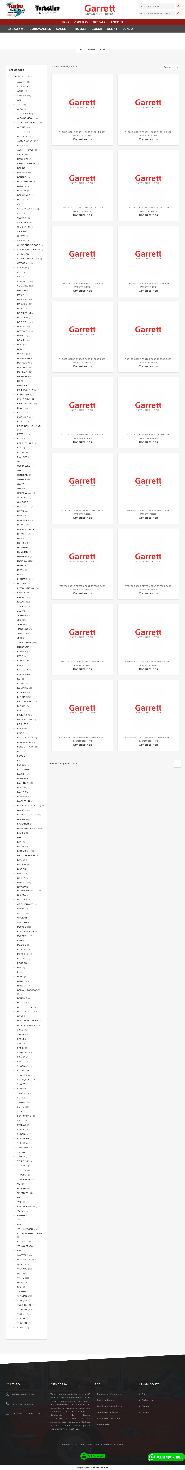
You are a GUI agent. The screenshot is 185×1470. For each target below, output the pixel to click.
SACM (22, 1039)
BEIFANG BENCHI (28, 163)
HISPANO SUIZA (27, 529)
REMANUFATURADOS (29, 992)
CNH (21, 272)
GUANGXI (24, 497)
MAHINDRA (25, 783)
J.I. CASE (24, 606)
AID (21, 100)
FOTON (23, 434)
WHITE (23, 1278)
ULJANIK (23, 1188)
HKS (21, 538)
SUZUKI (23, 1143)
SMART (23, 1102)
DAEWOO (24, 304)
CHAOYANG (25, 227)
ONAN (22, 908)
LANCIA (24, 697)
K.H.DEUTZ (24, 647)
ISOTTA (23, 592)
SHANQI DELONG (28, 1079)
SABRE (22, 1034)
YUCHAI (24, 1314)
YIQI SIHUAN (25, 1305)
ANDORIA (24, 136)
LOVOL (22, 756)
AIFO (21, 104)
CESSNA (24, 218)
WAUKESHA (26, 1259)
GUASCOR (24, 502)
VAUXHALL (25, 1215)
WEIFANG (24, 1269)
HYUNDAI (25, 561)
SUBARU (24, 1134)
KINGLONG (24, 669)
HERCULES (25, 520)
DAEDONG (24, 299)
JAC (21, 611)
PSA (21, 967)
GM (21, 488)
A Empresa (58, 1384)
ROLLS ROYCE (27, 1007)
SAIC (21, 1043)
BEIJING (23, 168)
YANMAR (24, 1296)
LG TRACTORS (26, 719)
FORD (23, 421)
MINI (21, 842)
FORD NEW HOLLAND (29, 428)
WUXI (23, 1282)
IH (21, 574)
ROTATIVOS (27, 1011)
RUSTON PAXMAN (29, 1025)
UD (21, 1184)
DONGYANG (25, 363)
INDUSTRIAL (25, 579)
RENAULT (25, 998)
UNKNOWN (25, 1193)
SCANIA (24, 1057)
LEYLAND (24, 715)
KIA (21, 665)
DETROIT (25, 331)
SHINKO (23, 1088)
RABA (22, 976)
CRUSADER (25, 281)
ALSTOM (23, 131)
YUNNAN (23, 1323)
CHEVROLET (26, 240)
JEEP (22, 624)
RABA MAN (25, 981)
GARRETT (22, 76)
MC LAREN (24, 824)
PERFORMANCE (28, 931)
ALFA (22, 109)
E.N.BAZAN (24, 394)
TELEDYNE (25, 1161)
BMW (23, 186)
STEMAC (23, 1125)
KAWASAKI (24, 660)
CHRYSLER (24, 254)
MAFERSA (24, 778)
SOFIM (23, 1107)
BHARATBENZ (26, 181)
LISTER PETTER (27, 737)
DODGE (23, 353)
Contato (13, 1384)
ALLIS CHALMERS (29, 122)
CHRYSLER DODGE (29, 258)
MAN (22, 787)
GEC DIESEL (25, 466)
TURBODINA (25, 1179)
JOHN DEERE (27, 642)
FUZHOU (23, 457)
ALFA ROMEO (27, 118)
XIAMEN (23, 1291)
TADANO (23, 1152)
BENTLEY (23, 177)
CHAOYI (23, 231)
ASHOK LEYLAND (28, 141)
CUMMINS (25, 286)
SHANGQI (24, 1075)
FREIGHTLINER (26, 443)
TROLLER (24, 1175)
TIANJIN (23, 1165)
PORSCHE (25, 954)
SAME (22, 1048)
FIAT (22, 412)
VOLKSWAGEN (28, 1229)
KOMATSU (25, 688)
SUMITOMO (25, 1138)
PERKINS (25, 936)
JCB (21, 620)
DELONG (23, 326)
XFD (21, 1287)
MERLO (23, 833)
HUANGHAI (24, 547)
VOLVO (24, 1241)
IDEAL (22, 570)
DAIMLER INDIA (27, 313)
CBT (21, 213)
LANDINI (23, 706)
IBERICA (23, 565)
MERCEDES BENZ (29, 828)
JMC (21, 638)
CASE (22, 204)
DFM (21, 344)
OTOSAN (23, 922)
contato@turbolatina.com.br (26, 1413)
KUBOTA (23, 692)
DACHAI (23, 290)
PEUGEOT (25, 940)
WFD (22, 1273)
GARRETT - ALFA (96, 49)
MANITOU (24, 792)
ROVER (23, 1016)
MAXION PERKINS (29, 814)
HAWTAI (23, 515)
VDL (21, 1220)
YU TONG (24, 1309)
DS (20, 381)
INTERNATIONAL (28, 588)
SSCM (22, 1120)
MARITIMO (24, 796)
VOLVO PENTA (27, 1246)
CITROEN (25, 263)
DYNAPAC (24, 385)
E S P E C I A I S (28, 390)
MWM (22, 873)
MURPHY (24, 869)
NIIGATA (23, 895)
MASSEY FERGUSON (30, 805)
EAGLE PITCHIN (27, 399)
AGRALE (24, 95)
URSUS (22, 1197)
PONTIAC (24, 949)
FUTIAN (23, 452)
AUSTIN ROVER (27, 150)
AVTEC (22, 154)
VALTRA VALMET (28, 1206)
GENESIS (23, 479)
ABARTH (23, 82)
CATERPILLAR (28, 208)
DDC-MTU (25, 322)
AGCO (22, 91)
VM (20, 1224)
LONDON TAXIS (27, 747)
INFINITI (23, 583)
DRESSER (24, 376)
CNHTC (22, 276)
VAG (21, 1202)
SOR (21, 1111)
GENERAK (24, 475)
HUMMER (24, 552)
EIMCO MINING (27, 403)
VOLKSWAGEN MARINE (30, 1235)
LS (20, 760)
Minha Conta (149, 1384)
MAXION (23, 810)
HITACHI (24, 534)
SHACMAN (24, 1066)
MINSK (22, 846)
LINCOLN (23, 728)
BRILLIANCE (25, 195)
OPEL (23, 913)
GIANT (22, 484)
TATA (22, 1156)
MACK (23, 774)
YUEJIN (22, 1318)
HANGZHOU (25, 506)
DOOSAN (24, 367)
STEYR (23, 1129)
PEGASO (24, 927)
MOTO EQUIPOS (27, 855)
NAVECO (24, 882)
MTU (22, 860)
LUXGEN (23, 765)
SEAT (22, 1061)
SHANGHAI (25, 1070)
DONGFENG (25, 358)
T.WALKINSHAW (27, 1147)
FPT (21, 438)
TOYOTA (24, 1170)
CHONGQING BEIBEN (30, 249)
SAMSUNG (24, 1052)
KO (20, 679)
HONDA (23, 543)
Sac (97, 1384)
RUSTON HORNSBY (29, 1020)
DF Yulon (23, 340)
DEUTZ (22, 335)
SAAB (22, 1030)
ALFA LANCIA (26, 113)
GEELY (22, 470)
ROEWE (23, 1002)
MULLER (23, 864)
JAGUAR (23, 615)
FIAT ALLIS (25, 417)
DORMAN (24, 372)
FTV (21, 447)
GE (20, 461)
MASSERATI (25, 801)
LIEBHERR (24, 724)
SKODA (24, 1093)
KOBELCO (25, 683)
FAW (22, 408)
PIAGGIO (23, 945)
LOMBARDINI (26, 742)
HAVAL (22, 511)
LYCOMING (24, 769)
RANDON (23, 985)
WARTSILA (24, 1255)
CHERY (23, 236)
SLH (21, 1097)
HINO (23, 524)
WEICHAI (24, 1264)
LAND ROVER (27, 701)
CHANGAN (24, 222)
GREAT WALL (26, 493)
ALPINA (23, 127)
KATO (22, 656)
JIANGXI (23, 633)
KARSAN (23, 651)
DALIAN (23, 317)
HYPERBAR (25, 556)
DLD (21, 349)
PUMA (22, 972)
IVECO (23, 602)
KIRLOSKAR (25, 674)
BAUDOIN (24, 159)
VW (21, 1250)
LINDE (22, 733)
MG (21, 837)
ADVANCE (24, 86)
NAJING (22, 878)
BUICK (23, 199)
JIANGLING (24, 629)
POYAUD (23, 958)
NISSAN (24, 899)
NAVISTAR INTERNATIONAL (29, 889)
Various (23, 1211)
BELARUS (24, 172)
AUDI (22, 145)
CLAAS (23, 267)
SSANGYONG (26, 1116)
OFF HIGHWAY (27, 904)
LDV (21, 710)
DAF (22, 308)
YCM (22, 1300)
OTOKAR (23, 918)
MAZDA (23, 819)
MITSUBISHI (26, 851)
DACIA (22, 295)
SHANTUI (23, 1084)
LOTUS (23, 751)
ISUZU (23, 597)
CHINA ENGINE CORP (30, 245)
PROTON (23, 963)
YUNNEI (23, 1327)
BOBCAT (23, 190)
